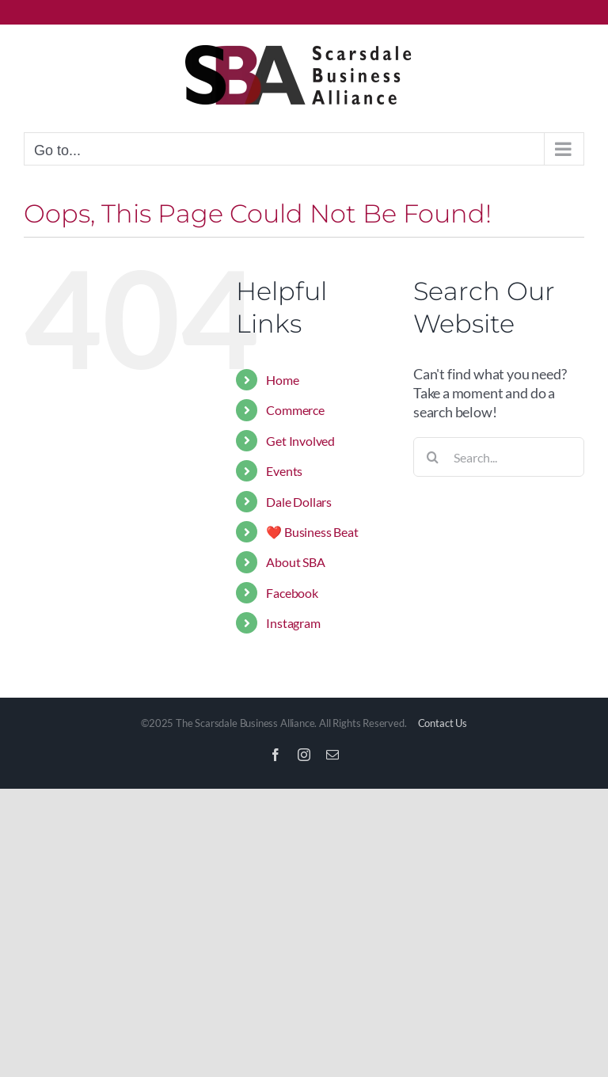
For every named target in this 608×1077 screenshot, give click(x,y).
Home (282, 379)
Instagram (293, 622)
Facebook (292, 592)
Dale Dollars (299, 501)
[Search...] (498, 457)
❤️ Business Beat (312, 531)
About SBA (295, 561)
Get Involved (300, 440)
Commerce (295, 409)
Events (284, 470)
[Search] (433, 457)
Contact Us (442, 723)
